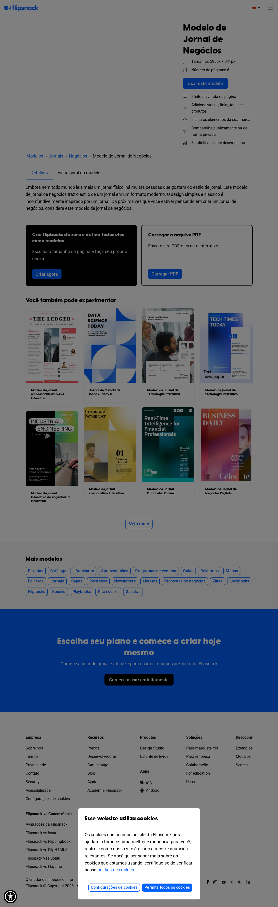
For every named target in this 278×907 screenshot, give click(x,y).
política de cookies (116, 869)
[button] (10, 896)
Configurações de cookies (114, 887)
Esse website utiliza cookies (139, 822)
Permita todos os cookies (167, 887)
